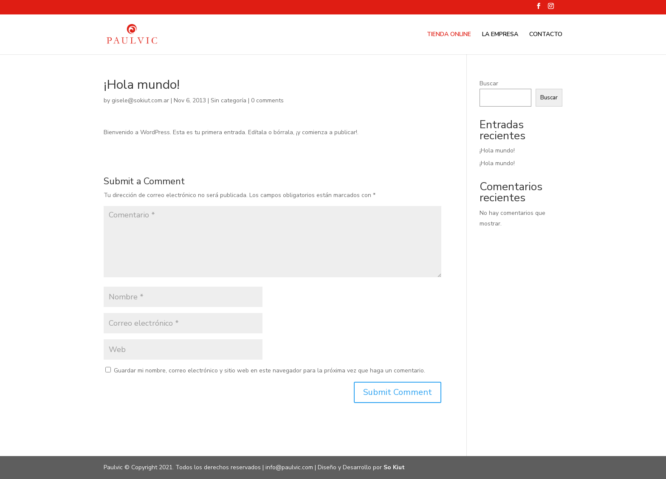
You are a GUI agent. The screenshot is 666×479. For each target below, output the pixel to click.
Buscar (489, 83)
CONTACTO (545, 34)
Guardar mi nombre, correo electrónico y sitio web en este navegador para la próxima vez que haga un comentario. (269, 370)
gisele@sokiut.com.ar (140, 100)
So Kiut (394, 467)
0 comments (267, 100)
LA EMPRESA (500, 34)
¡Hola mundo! (497, 151)
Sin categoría (228, 100)
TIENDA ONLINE (449, 34)
